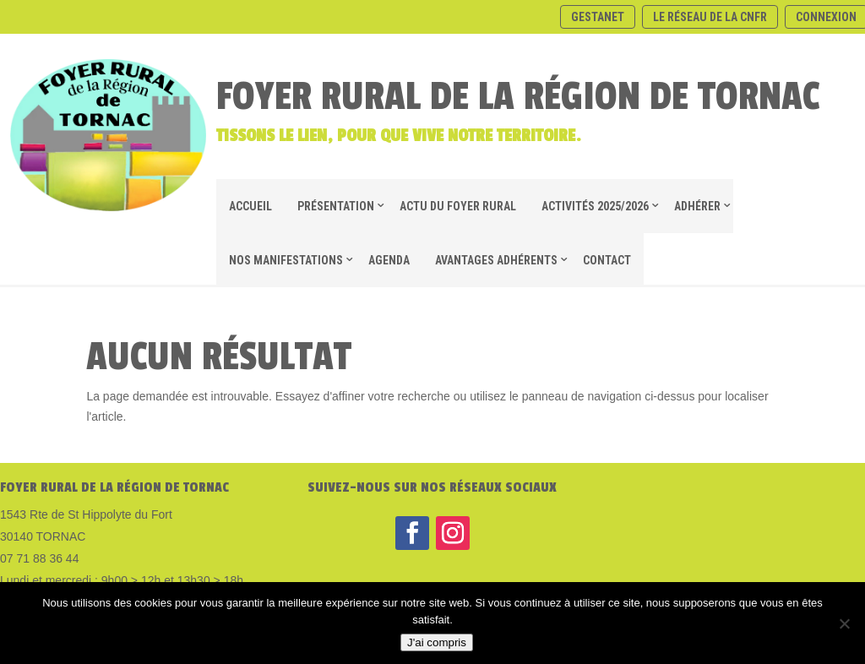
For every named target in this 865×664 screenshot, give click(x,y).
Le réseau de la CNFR (710, 17)
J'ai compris (436, 642)
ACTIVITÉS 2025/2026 (595, 206)
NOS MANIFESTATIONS (286, 260)
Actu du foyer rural (458, 206)
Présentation (335, 206)
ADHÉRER (697, 206)
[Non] (843, 623)
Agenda (389, 260)
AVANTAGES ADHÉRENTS (496, 260)
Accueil (250, 206)
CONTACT (607, 260)
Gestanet (597, 17)
